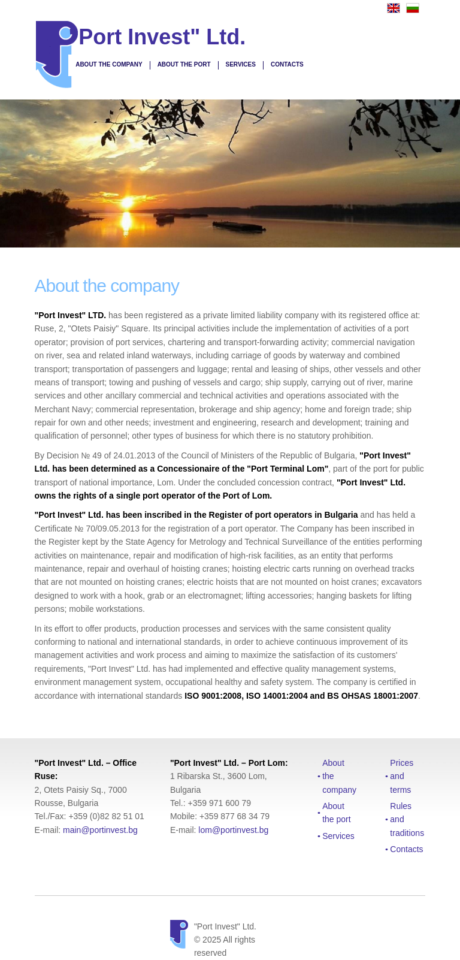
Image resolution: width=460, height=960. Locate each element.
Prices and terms (401, 776)
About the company (108, 64)
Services (241, 64)
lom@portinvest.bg (233, 830)
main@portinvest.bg (100, 830)
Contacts (287, 64)
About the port (184, 64)
